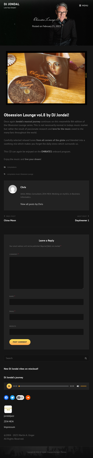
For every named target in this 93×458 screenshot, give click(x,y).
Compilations (11, 167)
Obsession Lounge (26, 174)
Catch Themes (61, 452)
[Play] (9, 386)
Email (12, 311)
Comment (14, 254)
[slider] (83, 387)
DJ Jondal (11, 4)
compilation (11, 174)
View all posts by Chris (31, 204)
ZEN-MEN (8, 421)
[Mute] (78, 386)
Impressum (9, 427)
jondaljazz (9, 415)
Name (12, 296)
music (18, 174)
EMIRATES (47, 151)
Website (12, 326)
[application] (46, 386)
